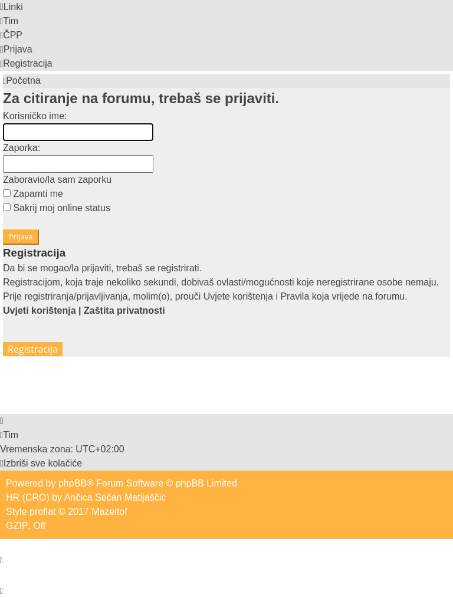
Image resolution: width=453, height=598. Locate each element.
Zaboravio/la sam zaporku (57, 180)
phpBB (72, 483)
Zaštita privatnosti (124, 310)
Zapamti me (33, 194)
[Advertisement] (217, 383)
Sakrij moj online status (56, 208)
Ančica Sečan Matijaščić (115, 497)
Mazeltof (109, 512)
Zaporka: (21, 148)
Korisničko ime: (35, 116)
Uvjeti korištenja (39, 310)
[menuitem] (9, 21)
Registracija (33, 349)
